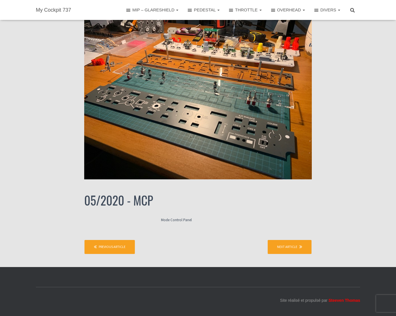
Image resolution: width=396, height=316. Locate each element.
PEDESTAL (203, 10)
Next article (289, 246)
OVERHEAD (287, 10)
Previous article (109, 246)
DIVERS (327, 10)
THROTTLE (244, 10)
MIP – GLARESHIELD (151, 10)
